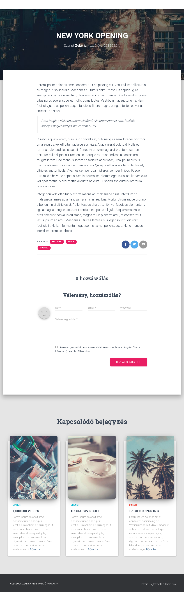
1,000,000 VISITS (26, 511)
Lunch (71, 242)
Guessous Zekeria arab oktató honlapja (34, 583)
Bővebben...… (37, 549)
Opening (44, 248)
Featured (56, 242)
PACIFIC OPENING (144, 511)
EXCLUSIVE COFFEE (88, 511)
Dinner (16, 505)
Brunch (75, 505)
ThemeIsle (170, 584)
